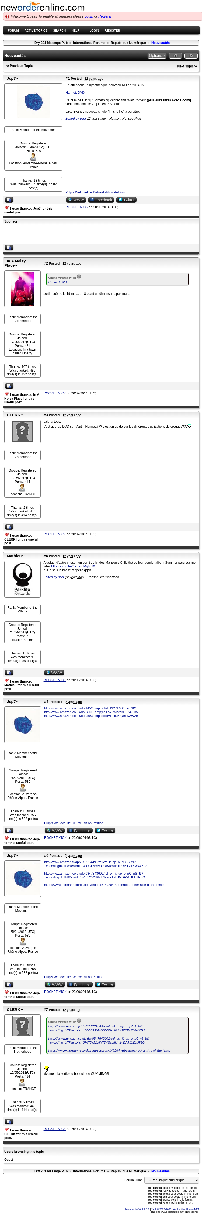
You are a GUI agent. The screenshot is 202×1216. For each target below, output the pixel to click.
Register (105, 16)
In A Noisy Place (15, 263)
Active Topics (36, 30)
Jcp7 (11, 78)
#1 (67, 78)
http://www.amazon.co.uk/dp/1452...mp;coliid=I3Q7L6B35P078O (90, 708)
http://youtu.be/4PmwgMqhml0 (73, 566)
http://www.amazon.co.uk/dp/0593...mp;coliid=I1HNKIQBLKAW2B (91, 716)
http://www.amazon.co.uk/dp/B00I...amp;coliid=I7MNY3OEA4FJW (91, 712)
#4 (46, 556)
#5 (46, 701)
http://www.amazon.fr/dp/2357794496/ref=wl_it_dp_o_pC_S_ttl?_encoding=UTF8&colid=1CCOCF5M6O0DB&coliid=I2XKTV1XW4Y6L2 (95, 864)
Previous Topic (21, 66)
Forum (13, 30)
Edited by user (75, 118)
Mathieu (14, 556)
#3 (46, 415)
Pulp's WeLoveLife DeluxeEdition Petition (95, 192)
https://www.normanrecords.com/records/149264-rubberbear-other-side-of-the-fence (104, 885)
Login (89, 16)
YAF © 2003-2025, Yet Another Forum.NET (175, 1209)
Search (59, 30)
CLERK (13, 415)
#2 (46, 263)
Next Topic (185, 66)
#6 (46, 855)
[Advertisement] (67, 234)
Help (75, 30)
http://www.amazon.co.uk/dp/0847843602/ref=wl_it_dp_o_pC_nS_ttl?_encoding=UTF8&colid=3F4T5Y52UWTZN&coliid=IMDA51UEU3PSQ (94, 875)
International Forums (89, 43)
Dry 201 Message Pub (51, 43)
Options (155, 55)
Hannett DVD (75, 93)
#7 (46, 1009)
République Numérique (128, 43)
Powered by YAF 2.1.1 (137, 1209)
